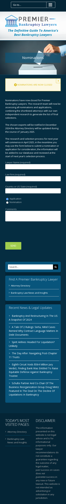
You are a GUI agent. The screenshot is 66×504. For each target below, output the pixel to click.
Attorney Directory (20, 285)
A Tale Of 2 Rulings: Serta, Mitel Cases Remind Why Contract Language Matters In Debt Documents (33, 330)
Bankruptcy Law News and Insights (29, 292)
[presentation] (32, 232)
